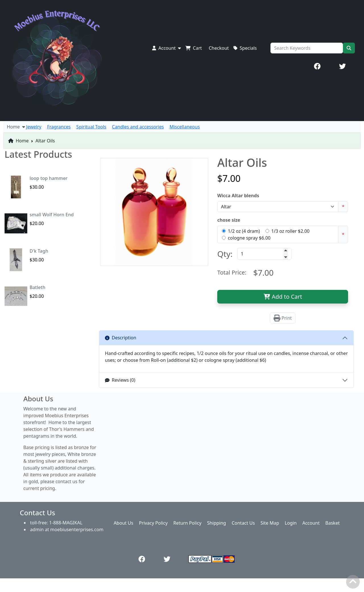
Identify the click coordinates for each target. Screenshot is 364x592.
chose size (228, 220)
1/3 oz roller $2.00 (290, 231)
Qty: (225, 253)
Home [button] (16, 127)
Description (120, 338)
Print (283, 318)
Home (18, 141)
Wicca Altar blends (238, 195)
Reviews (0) (120, 380)
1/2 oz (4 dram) (244, 231)
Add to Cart (282, 296)
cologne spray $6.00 (249, 238)
